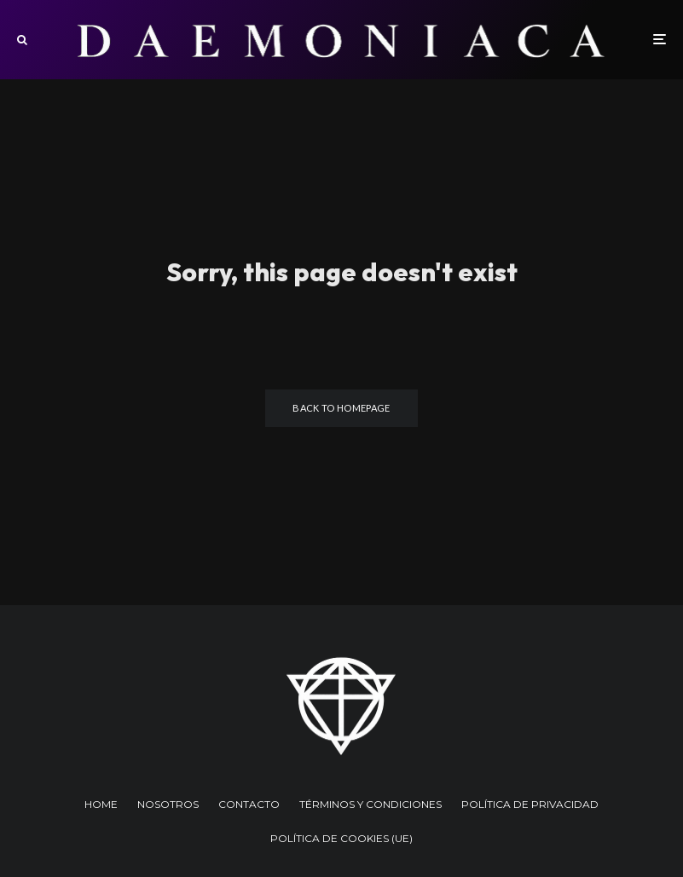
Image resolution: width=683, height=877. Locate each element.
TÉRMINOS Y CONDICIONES (370, 804)
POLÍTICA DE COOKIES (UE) (341, 838)
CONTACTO (249, 804)
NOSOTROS (168, 804)
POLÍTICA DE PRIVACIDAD (530, 804)
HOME (101, 804)
